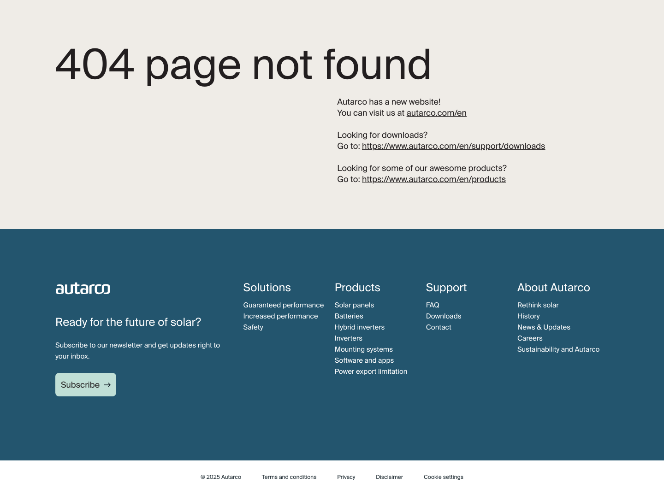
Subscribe (80, 384)
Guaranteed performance (283, 305)
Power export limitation (371, 371)
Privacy (346, 477)
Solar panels (354, 305)
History (528, 316)
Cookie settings (443, 477)
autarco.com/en (437, 112)
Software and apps (364, 360)
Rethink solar (538, 305)
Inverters (349, 338)
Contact (438, 327)
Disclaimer (389, 477)
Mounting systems (364, 349)
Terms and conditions (289, 477)
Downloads (444, 316)
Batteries (349, 316)
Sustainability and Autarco (558, 349)
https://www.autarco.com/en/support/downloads (453, 146)
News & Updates (543, 327)
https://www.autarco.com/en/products (434, 179)
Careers (530, 338)
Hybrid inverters (360, 327)
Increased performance (280, 316)
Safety (253, 327)
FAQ (432, 305)
